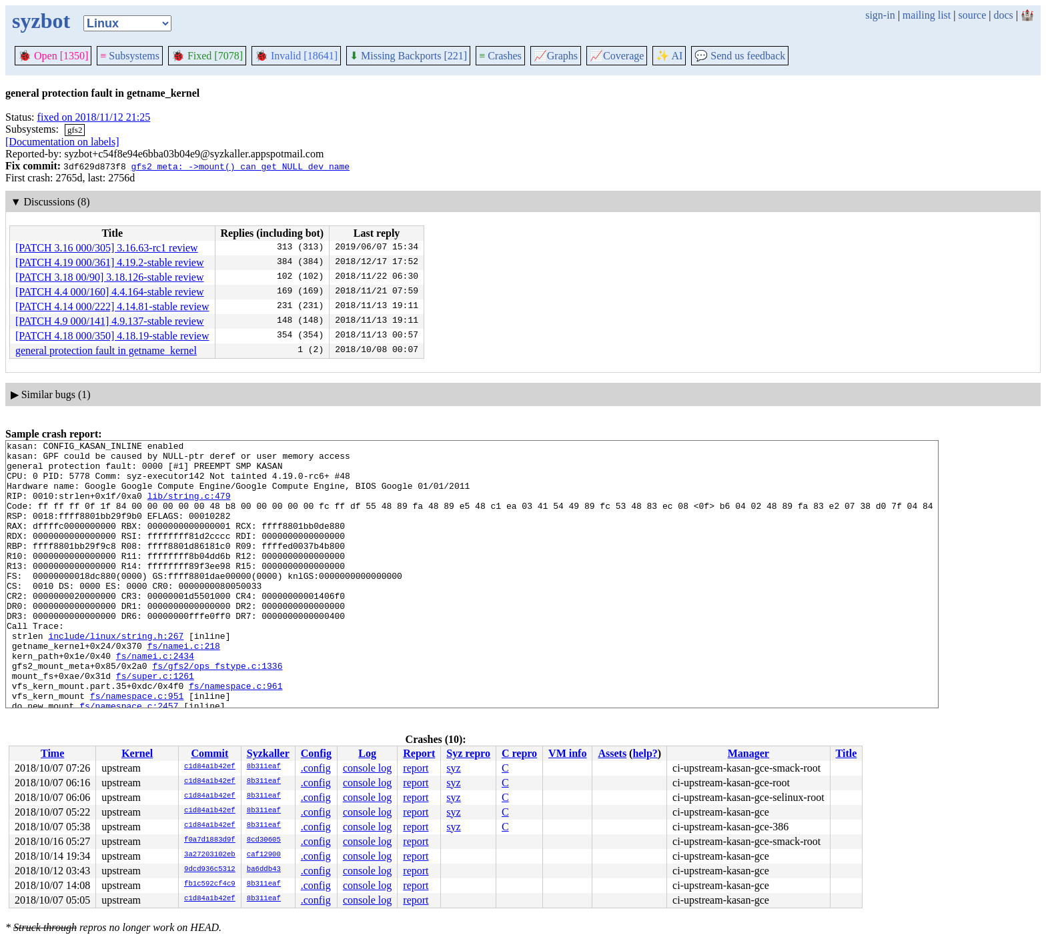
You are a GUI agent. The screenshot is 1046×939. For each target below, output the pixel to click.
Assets (612, 753)
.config (316, 768)
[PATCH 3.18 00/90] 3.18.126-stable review (109, 277)
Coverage (617, 55)
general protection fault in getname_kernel (106, 350)
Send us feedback (739, 55)
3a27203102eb (209, 855)
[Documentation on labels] (62, 141)
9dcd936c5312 (209, 869)
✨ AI (669, 55)
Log (367, 753)
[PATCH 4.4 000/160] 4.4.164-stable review (109, 291)
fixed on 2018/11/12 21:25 (94, 117)
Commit (209, 753)
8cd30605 (264, 840)
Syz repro (468, 753)
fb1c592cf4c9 (209, 884)
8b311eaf (264, 767)
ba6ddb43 (264, 869)
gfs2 (74, 130)
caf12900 (264, 855)
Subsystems (129, 55)
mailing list (927, 15)
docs (1003, 15)
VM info (567, 753)
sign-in (880, 15)
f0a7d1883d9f (209, 840)
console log (367, 768)
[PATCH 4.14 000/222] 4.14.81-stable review (112, 306)
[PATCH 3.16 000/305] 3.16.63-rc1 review (106, 247)
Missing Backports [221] (408, 55)
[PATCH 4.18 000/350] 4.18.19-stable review (112, 335)
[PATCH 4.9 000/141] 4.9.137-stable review (109, 321)
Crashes (500, 55)
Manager (748, 753)
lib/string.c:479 (189, 508)
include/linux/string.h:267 (115, 676)
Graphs (556, 55)
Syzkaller (268, 753)
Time (52, 753)
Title (846, 753)
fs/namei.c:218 (183, 688)
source (973, 15)
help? (644, 753)
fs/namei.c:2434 (155, 700)
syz (453, 768)
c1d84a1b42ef (209, 767)
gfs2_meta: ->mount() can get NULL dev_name (240, 166)
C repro (519, 753)
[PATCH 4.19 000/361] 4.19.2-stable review (109, 262)
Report (419, 753)
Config (316, 753)
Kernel (137, 753)
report (415, 768)
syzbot (41, 21)
